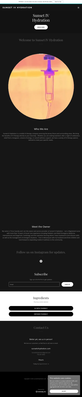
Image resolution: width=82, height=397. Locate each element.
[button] (78, 7)
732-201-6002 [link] (41, 354)
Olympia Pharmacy (41, 308)
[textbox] (34, 284)
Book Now (41, 27)
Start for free (58, 1)
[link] (17, 8)
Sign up (67, 284)
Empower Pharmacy (41, 314)
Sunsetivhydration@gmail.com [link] (41, 352)
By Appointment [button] (42, 364)
